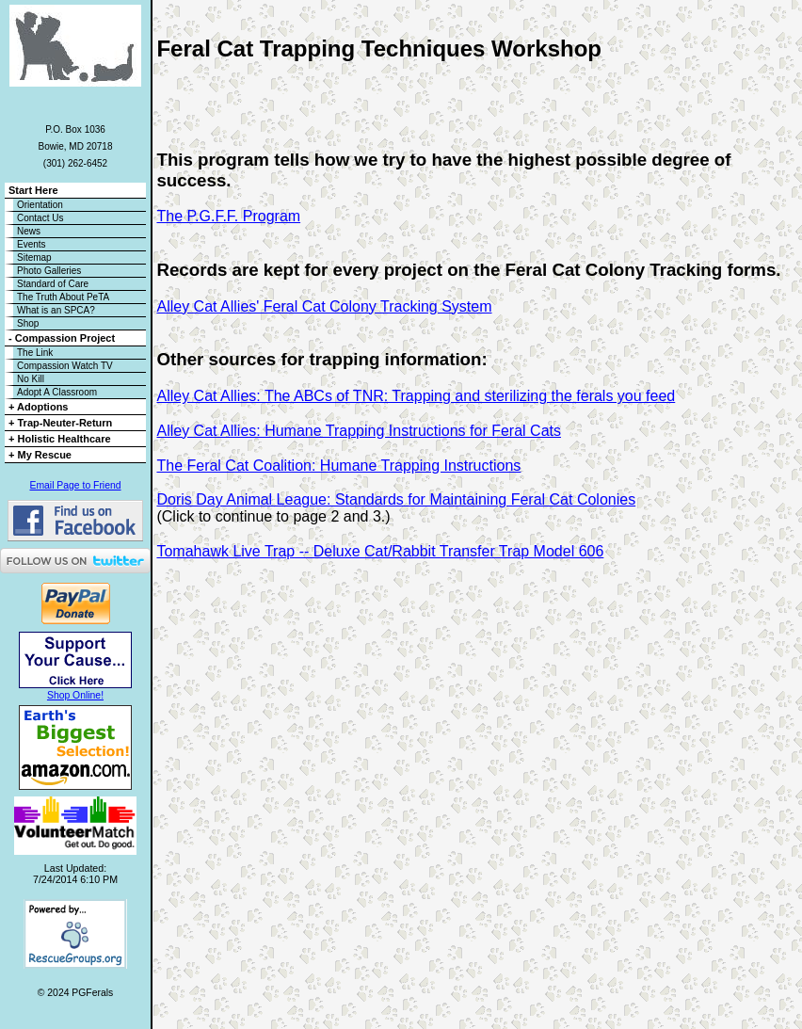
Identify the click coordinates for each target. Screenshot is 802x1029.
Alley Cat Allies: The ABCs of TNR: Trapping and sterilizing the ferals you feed (415, 396)
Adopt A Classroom (57, 392)
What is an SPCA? (56, 310)
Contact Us (40, 218)
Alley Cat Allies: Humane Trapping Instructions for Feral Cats (358, 431)
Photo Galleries (49, 270)
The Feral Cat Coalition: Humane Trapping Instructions (338, 466)
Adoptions (42, 406)
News (28, 231)
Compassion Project (65, 338)
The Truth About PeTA (63, 297)
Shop (28, 323)
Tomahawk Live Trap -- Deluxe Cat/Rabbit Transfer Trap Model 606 (379, 551)
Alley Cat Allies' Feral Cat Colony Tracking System (323, 306)
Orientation (40, 205)
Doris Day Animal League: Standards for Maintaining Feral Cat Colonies (395, 499)
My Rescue (45, 454)
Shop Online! (75, 695)
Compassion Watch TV (65, 366)
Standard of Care (52, 284)
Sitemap (34, 257)
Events (31, 244)
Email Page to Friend (74, 485)
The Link (35, 352)
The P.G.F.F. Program (228, 216)
